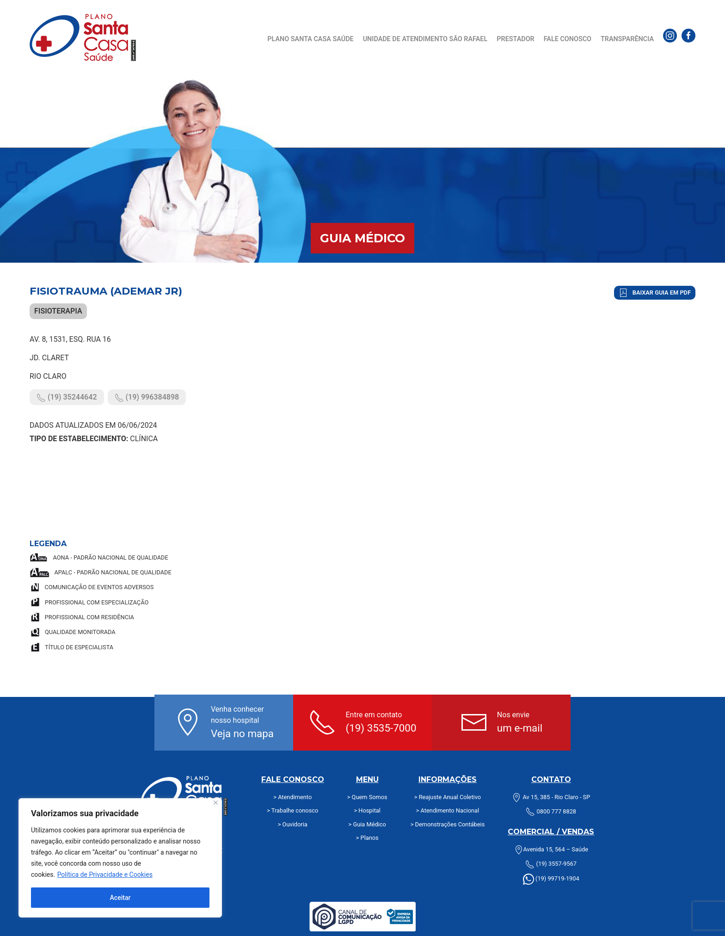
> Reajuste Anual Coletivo (447, 797)
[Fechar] (216, 803)
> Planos (367, 837)
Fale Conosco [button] (567, 39)
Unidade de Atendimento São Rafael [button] (425, 39)
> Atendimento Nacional (447, 810)
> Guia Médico (367, 824)
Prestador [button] (515, 39)
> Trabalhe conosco (292, 810)
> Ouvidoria (292, 824)
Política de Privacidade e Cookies (105, 874)
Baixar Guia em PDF (655, 292)
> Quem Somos (367, 797)
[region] (120, 858)
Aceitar (120, 897)
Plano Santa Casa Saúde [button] (310, 39)
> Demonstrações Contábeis (448, 824)
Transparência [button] (627, 39)
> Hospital (367, 810)
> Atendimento (292, 797)
